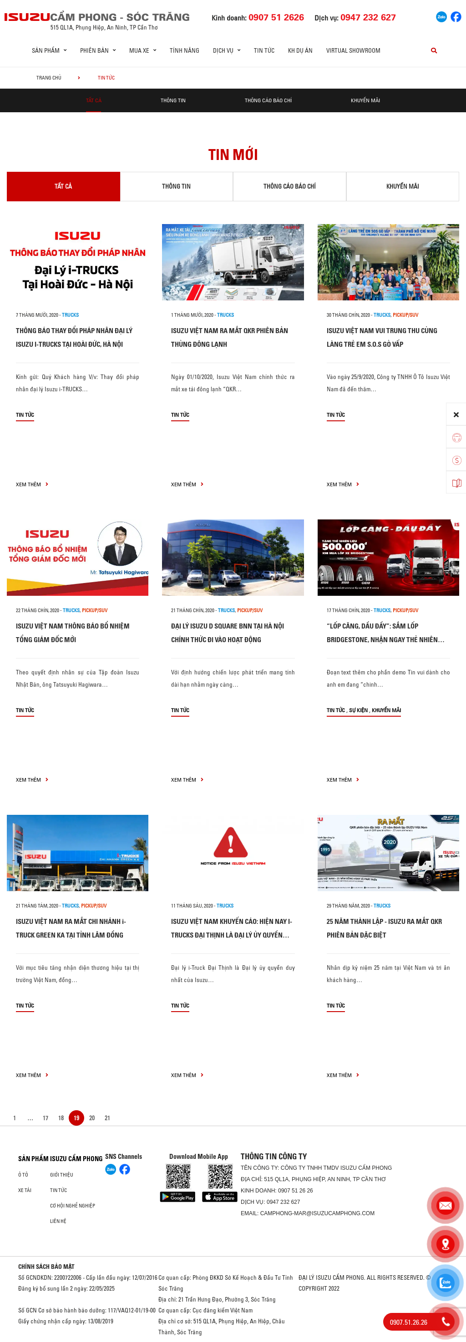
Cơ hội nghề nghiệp (72, 1205)
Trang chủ (48, 78)
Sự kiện (358, 710)
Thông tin (173, 100)
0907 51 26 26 (295, 1190)
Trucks (70, 315)
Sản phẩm (33, 1159)
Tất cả (93, 100)
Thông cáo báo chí (268, 100)
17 (45, 1118)
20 (92, 1118)
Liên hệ (58, 1221)
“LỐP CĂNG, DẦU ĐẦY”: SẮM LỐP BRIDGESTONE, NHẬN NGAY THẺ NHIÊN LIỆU (382, 640)
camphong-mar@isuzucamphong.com (317, 1213)
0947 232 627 (283, 1202)
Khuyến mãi (365, 100)
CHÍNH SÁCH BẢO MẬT (46, 1266)
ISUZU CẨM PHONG (76, 1159)
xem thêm (32, 484)
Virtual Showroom (353, 50)
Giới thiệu (61, 1175)
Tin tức (264, 50)
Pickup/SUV (405, 315)
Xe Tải (24, 1190)
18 (61, 1118)
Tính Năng (184, 50)
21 (107, 1118)
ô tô (23, 1175)
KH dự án (300, 50)
